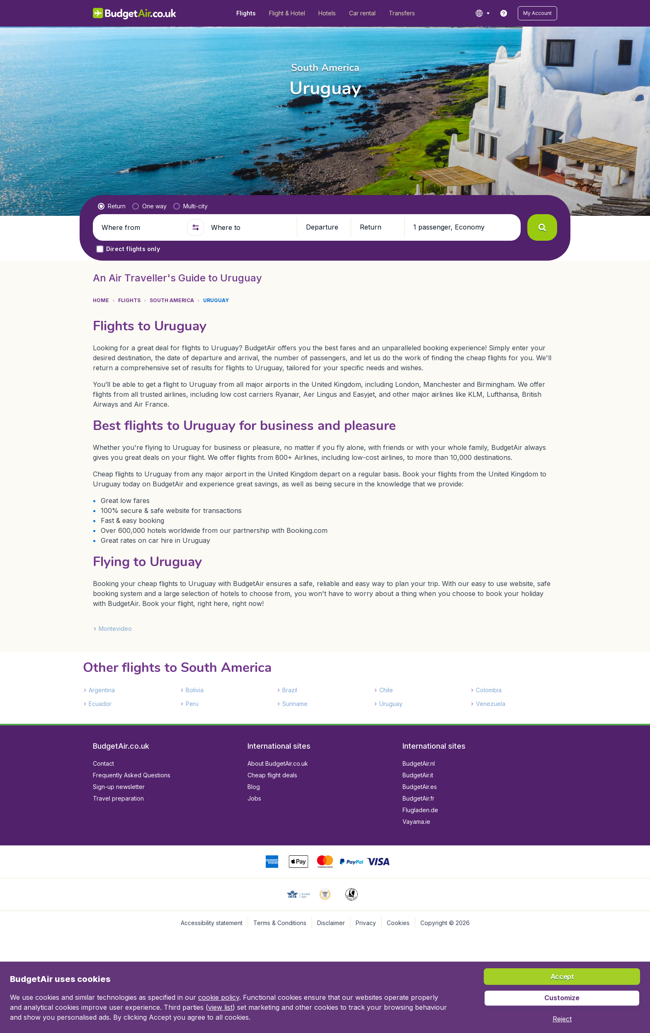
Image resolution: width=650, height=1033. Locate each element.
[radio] (112, 206)
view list (220, 1007)
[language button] (482, 13)
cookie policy (218, 997)
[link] (504, 13)
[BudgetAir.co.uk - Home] (134, 13)
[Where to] (250, 227)
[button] (537, 13)
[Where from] (141, 227)
